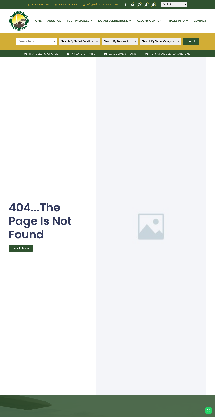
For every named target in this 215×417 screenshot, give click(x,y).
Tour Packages (79, 21)
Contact (200, 21)
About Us (54, 21)
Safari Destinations (114, 21)
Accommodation (149, 21)
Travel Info (177, 21)
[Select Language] (174, 4)
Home (37, 21)
